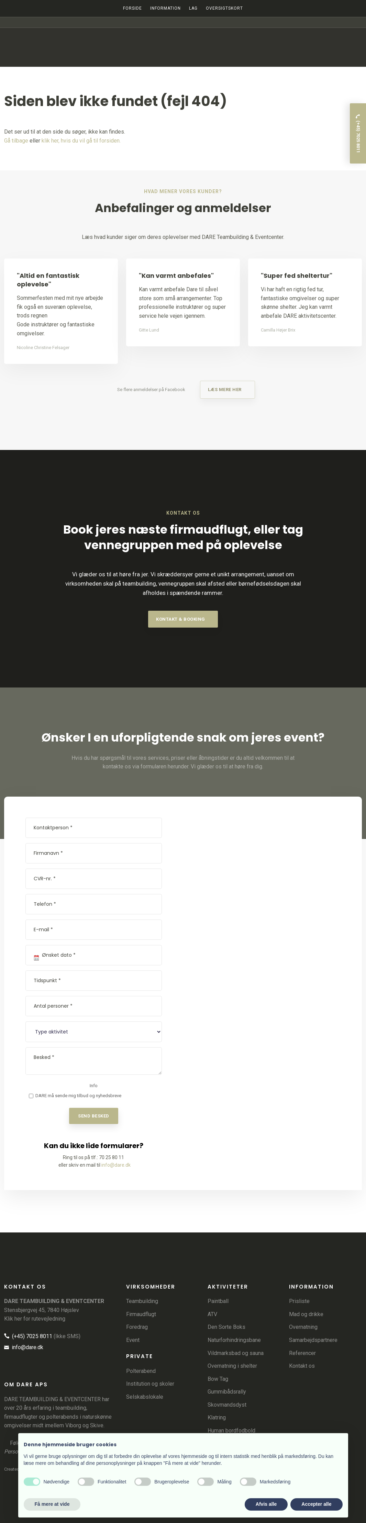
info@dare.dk (116, 1165)
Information (165, 8)
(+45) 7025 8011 (28, 1336)
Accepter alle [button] (316, 1504)
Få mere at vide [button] (52, 1504)
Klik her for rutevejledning (34, 1318)
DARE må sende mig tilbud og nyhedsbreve (78, 1095)
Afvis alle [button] (266, 1504)
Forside (132, 8)
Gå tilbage (16, 140)
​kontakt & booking (180, 619)
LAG (193, 8)
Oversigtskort (224, 8)
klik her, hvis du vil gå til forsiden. (81, 140)
